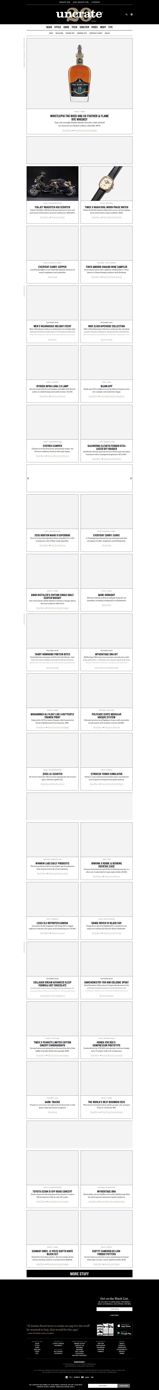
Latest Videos (58, 1343)
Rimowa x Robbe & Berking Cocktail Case (106, 864)
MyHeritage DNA (106, 1191)
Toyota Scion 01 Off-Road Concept (52, 1191)
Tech (74, 27)
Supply (77, 111)
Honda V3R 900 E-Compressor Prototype (106, 1043)
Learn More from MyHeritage (106, 667)
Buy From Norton (58, 545)
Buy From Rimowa (112, 876)
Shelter (84, 27)
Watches (109, 203)
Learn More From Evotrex (58, 456)
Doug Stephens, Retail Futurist (41, 1333)
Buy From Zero (58, 784)
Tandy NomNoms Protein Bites (52, 654)
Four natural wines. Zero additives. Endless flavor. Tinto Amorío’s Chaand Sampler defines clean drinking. (106, 271)
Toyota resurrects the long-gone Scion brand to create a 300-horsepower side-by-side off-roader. (52, 1195)
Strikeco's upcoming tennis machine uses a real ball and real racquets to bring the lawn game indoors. (107, 778)
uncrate (96, 2)
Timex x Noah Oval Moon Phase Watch (106, 207)
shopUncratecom (81, 2)
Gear (49, 27)
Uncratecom (64, 2)
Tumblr (101, 1351)
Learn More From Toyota (58, 1201)
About (121, 1343)
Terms (121, 1353)
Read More (67, 130)
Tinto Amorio (110, 263)
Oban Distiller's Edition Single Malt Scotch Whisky (52, 596)
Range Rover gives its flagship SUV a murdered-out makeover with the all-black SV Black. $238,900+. (106, 927)
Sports (109, 770)
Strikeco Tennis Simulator (106, 774)
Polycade (110, 710)
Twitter (101, 1343)
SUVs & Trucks (109, 919)
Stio (56, 1098)
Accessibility (122, 1349)
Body (103, 27)
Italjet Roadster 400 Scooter (52, 207)
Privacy (122, 1351)
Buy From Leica (58, 933)
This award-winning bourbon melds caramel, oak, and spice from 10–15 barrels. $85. (106, 1106)
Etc (111, 27)
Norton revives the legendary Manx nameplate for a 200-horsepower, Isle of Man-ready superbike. (52, 539)
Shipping (79, 1349)
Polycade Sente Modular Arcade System (106, 715)
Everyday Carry (95, 33)
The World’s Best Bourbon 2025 (106, 1102)
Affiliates (79, 1353)
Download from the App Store (112, 396)
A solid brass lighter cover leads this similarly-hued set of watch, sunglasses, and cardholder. (52, 271)
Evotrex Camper (52, 446)
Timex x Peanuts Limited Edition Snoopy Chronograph (52, 1043)
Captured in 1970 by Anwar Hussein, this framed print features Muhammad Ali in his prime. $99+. (52, 721)
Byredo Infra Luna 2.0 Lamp (52, 386)
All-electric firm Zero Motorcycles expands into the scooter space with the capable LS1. (52, 778)
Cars (66, 27)
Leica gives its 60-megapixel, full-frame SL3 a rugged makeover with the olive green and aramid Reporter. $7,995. (52, 927)
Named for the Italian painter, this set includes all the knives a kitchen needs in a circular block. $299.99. (52, 1258)
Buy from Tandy (52, 667)
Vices (94, 27)
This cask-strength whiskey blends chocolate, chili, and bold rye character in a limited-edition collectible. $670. (79, 124)
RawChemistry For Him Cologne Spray (106, 982)
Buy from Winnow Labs (58, 873)
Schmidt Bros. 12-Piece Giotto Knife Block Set (52, 1252)
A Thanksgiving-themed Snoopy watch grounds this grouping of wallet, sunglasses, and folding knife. (106, 539)
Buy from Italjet (58, 217)
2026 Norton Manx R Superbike (52, 535)
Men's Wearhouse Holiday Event (52, 326)
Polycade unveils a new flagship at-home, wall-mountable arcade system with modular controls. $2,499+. (106, 721)
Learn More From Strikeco (112, 784)
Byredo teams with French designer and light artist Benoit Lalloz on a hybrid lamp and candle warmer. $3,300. (52, 390)
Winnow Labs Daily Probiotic (52, 863)
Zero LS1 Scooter (52, 774)
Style (57, 27)
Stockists (58, 1353)
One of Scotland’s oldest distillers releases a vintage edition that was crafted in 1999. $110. (52, 602)
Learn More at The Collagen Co (52, 996)
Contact (122, 1345)
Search (126, 14)
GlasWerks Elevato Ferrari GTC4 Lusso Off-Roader (107, 447)
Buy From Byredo (58, 396)
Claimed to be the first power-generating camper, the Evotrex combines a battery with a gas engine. (52, 450)
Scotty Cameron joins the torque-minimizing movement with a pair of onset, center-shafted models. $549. (106, 1258)
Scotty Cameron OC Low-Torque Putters (106, 1252)
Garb (109, 591)
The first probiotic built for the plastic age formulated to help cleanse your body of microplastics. (52, 867)
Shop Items (52, 277)
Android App (82, 33)
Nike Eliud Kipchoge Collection (106, 326)
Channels (58, 1345)
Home (83, 111)
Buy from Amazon (106, 996)
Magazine (59, 33)
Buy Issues (58, 1351)
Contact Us (79, 1345)
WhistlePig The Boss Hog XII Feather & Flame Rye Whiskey (79, 117)
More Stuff (79, 1273)
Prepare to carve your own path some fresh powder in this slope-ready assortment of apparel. (52, 1106)
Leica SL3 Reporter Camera (52, 923)
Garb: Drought (106, 595)
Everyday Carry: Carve (106, 535)
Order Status (79, 1343)
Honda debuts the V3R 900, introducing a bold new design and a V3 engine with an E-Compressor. (106, 1049)
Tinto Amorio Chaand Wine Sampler (106, 267)
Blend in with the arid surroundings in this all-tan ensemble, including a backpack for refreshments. (106, 599)
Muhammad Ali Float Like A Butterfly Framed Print (52, 715)
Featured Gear (52, 322)
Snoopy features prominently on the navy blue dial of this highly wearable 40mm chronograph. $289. (52, 1049)
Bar (109, 859)
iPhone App (70, 33)
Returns (79, 1347)
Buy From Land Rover (112, 933)
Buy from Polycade (112, 727)
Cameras (55, 919)
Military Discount (79, 1355)
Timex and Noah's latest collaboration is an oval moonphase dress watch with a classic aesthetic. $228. (106, 211)
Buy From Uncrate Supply (86, 130)
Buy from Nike (106, 339)
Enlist (107, 33)
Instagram (100, 1345)
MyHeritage (110, 1187)
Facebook (101, 1347)
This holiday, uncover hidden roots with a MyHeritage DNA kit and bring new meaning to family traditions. (106, 1195)
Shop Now (52, 339)
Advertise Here (24, 291)
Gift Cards (79, 1351)
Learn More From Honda (112, 1055)
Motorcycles (55, 531)
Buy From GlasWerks (112, 459)
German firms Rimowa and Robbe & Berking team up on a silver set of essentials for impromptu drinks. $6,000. (106, 870)
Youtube (100, 1349)
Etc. (37, 1353)
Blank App (106, 386)
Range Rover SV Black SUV (106, 923)
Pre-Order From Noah (112, 217)
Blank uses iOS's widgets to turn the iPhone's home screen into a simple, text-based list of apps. (106, 390)
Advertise (122, 1347)
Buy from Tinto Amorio (112, 277)
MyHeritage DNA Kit (106, 654)
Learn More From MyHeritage (112, 1201)
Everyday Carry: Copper (52, 267)
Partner (100, 263)
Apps (109, 382)
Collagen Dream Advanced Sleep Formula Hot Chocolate (52, 983)
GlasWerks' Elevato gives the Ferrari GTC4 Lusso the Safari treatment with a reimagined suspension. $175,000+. (106, 453)
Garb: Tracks (52, 1102)
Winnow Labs (56, 859)
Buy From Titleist (112, 1264)
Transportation (55, 203)
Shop (51, 33)
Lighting (55, 382)
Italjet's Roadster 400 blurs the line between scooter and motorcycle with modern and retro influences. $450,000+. (52, 211)
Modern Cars (109, 442)
